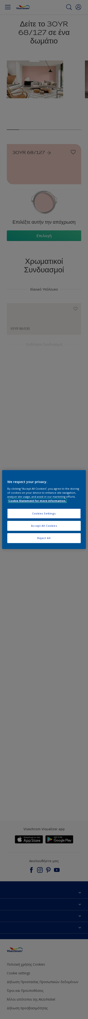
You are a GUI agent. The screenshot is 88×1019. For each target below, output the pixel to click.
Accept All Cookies (44, 525)
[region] (44, 509)
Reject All (44, 538)
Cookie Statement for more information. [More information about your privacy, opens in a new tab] (37, 500)
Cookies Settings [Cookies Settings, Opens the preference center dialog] (44, 513)
